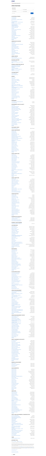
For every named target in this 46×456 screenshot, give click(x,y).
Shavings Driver (13, 78)
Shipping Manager (14, 420)
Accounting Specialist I (14, 38)
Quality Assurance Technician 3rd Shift (16, 342)
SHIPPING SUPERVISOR (14, 433)
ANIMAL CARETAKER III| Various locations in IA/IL (17, 243)
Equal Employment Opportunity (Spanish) (15, 452)
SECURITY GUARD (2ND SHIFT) (15, 47)
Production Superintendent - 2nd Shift (16, 307)
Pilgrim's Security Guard (14, 287)
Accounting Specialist (14, 18)
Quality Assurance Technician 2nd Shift (16, 344)
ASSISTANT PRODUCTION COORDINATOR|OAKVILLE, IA (15, 25)
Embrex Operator (13, 234)
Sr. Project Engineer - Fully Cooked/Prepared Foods (17, 101)
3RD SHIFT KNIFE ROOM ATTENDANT (16, 416)
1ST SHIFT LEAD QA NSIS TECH (15, 356)
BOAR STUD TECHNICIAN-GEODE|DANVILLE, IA (17, 242)
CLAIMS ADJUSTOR (14, 31)
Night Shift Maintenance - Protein (15, 134)
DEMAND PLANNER (14, 419)
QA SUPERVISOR (13, 357)
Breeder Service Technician (15, 238)
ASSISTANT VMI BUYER (14, 73)
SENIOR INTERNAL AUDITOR (15, 37)
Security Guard (13, 43)
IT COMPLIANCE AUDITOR (14, 218)
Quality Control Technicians (15, 343)
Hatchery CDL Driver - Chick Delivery (16, 80)
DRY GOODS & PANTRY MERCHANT (15, 432)
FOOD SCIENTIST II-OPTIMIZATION (15, 364)
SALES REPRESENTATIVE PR (15, 384)
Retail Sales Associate (14, 369)
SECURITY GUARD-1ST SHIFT (15, 50)
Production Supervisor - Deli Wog (15, 318)
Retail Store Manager (14, 377)
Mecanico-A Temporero (14, 228)
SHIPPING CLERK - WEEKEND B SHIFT (16, 53)
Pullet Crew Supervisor (14, 333)
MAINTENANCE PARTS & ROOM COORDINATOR (17, 138)
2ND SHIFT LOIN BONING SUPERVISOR (16, 319)
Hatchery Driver (13, 83)
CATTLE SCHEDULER (14, 434)
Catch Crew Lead (13, 241)
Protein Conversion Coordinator (15, 328)
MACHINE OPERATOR (14, 160)
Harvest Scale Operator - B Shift (15, 316)
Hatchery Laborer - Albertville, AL (15, 231)
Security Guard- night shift (14, 124)
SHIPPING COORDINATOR (14, 317)
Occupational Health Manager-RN (15, 273)
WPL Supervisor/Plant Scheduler (15, 383)
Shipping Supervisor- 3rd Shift (15, 327)
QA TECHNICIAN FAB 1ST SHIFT (15, 350)
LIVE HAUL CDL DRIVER (14, 81)
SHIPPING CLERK (13, 51)
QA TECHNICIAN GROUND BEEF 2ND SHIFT (16, 349)
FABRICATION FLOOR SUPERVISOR (15, 326)
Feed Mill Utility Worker (14, 226)
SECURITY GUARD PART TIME (15, 74)
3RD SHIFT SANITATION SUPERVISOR (16, 108)
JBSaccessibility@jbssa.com (21, 446)
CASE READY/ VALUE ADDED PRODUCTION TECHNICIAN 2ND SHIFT (16, 320)
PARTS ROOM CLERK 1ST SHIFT (15, 46)
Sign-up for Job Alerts (19, 441)
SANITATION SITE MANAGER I (15, 399)
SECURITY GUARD (13, 117)
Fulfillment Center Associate (15, 128)
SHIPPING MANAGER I (14, 292)
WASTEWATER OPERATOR (14, 116)
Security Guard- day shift (14, 123)
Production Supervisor (14, 308)
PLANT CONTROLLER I (14, 30)
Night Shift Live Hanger (14, 175)
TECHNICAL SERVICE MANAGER (15, 311)
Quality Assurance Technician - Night (16, 347)
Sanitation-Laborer (14, 42)
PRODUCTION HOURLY (14, 155)
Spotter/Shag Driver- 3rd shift (15, 82)
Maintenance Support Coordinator (15, 48)
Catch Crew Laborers (14, 240)
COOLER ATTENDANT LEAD (15, 52)
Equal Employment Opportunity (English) (15, 451)
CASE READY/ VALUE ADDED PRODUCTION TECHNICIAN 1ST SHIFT (16, 322)
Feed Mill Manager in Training (15, 232)
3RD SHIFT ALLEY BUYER (14, 57)
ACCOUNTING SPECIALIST (14, 21)
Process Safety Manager (14, 102)
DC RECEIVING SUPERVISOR (15, 330)
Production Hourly (14, 154)
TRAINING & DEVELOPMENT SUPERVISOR (16, 306)
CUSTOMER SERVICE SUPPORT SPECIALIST (16, 423)
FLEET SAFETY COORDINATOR (15, 112)
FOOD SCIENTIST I (14, 366)
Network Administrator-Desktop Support (16, 219)
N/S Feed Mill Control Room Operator (16, 246)
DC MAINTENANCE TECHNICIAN (15, 325)
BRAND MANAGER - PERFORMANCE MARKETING (17, 376)
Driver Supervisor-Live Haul (15, 233)
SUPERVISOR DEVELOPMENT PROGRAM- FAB (17, 223)
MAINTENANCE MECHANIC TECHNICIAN (16, 136)
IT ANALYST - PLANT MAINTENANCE (16, 217)
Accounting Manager (14, 32)
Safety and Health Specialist (15, 113)
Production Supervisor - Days (15, 335)
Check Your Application (14, 441)
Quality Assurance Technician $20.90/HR (16, 345)
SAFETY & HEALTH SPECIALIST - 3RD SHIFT (16, 109)
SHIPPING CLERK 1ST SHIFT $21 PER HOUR (16, 431)
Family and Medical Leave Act (14, 450)
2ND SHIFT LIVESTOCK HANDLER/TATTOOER (17, 58)
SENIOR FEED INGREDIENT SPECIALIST (16, 438)
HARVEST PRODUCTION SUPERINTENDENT (16, 312)
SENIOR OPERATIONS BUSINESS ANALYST (16, 65)
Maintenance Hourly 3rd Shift (15, 139)
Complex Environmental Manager (15, 115)
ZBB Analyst (13, 28)
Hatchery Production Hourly (15, 227)
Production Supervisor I (14, 300)
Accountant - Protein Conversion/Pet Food (16, 29)
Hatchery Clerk (13, 239)
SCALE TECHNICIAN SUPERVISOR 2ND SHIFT (16, 220)
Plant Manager (13, 299)
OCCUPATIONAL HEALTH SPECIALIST (16, 272)
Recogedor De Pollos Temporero (15, 229)
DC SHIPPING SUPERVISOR (14, 329)
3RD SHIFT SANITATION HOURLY (15, 106)
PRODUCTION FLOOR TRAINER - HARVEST (16, 323)
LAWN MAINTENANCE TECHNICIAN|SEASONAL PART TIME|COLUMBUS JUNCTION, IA (17, 235)
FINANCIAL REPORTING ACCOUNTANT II (16, 35)
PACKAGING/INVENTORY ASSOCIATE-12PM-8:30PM (17, 44)
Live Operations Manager (14, 230)
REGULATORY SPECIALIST (14, 365)
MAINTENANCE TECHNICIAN (15, 137)
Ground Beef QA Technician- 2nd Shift (16, 353)
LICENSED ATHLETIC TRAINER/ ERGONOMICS (17, 119)
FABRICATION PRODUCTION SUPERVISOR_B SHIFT (17, 310)
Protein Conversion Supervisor (15, 334)
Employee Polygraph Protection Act (14, 449)
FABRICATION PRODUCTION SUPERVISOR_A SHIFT (17, 309)
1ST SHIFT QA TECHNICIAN (15, 354)
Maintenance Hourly (14, 131)
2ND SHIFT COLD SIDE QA (14, 348)
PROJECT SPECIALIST (14, 363)
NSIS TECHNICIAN (14, 341)
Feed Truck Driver (13, 77)
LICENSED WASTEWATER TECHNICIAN (16, 331)
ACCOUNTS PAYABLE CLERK (15, 27)
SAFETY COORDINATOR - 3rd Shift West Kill (16, 122)
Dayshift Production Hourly (15, 171)
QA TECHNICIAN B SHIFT (14, 340)
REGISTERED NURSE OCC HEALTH (15, 288)
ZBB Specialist (13, 36)
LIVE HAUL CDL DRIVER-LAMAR (15, 415)
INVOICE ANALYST (14, 422)
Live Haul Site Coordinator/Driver (15, 245)
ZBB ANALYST (13, 49)
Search (32, 13)
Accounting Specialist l (14, 17)
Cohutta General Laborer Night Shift (16, 161)
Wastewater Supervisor (14, 121)
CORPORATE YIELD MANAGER (15, 68)
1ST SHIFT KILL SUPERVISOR (15, 324)
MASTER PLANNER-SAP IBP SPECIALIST (16, 435)
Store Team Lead (13, 379)
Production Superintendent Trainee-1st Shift (16, 291)
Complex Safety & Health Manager (15, 120)
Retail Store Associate (14, 370)
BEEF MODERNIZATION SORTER (15, 352)
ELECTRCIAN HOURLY (14, 132)
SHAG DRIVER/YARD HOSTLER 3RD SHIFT (16, 332)
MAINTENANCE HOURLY (14, 133)
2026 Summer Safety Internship (15, 110)
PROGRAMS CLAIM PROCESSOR (15, 26)
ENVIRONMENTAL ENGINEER (15, 107)
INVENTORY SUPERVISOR (14, 421)
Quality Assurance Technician (15, 355)
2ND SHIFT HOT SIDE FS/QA (15, 346)
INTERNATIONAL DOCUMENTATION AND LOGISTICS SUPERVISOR (16, 418)
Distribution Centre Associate (15, 378)
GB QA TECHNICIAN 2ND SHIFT (15, 351)
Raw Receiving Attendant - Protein (15, 157)
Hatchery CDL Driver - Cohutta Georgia (16, 84)
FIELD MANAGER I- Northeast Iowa (15, 244)
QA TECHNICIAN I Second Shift (15, 359)
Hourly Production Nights (14, 156)
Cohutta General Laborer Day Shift (15, 162)
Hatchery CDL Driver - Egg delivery (15, 79)
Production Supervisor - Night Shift (15, 298)
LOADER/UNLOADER (14, 45)
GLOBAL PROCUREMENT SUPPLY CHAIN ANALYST (17, 430)
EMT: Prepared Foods (14, 286)
